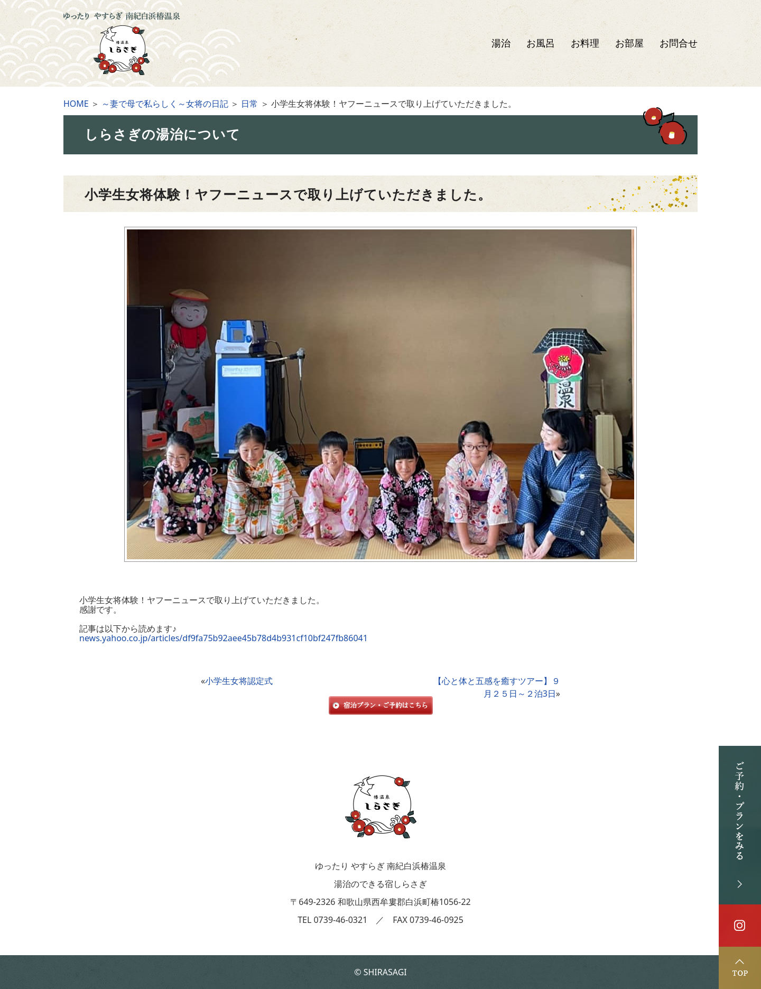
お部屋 (629, 43)
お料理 (585, 43)
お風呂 (540, 43)
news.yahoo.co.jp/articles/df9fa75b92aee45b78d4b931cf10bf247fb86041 (223, 638)
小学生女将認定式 (239, 681)
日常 (249, 103)
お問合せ (679, 43)
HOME (76, 103)
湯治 (501, 43)
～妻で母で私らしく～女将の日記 (164, 103)
